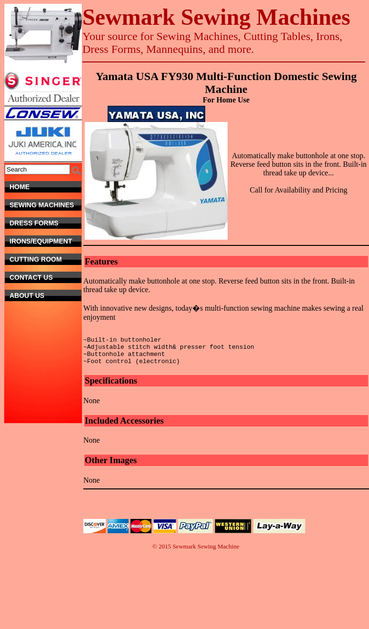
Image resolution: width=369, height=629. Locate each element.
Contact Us (42, 277)
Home (45, 187)
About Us (45, 295)
